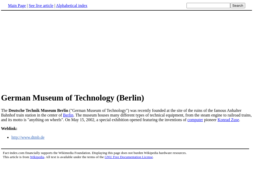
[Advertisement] (44, 51)
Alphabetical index (71, 5)
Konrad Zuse (228, 120)
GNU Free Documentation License (129, 157)
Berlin (68, 115)
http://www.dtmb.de (27, 137)
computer (195, 120)
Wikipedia (37, 157)
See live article (41, 5)
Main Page (17, 5)
